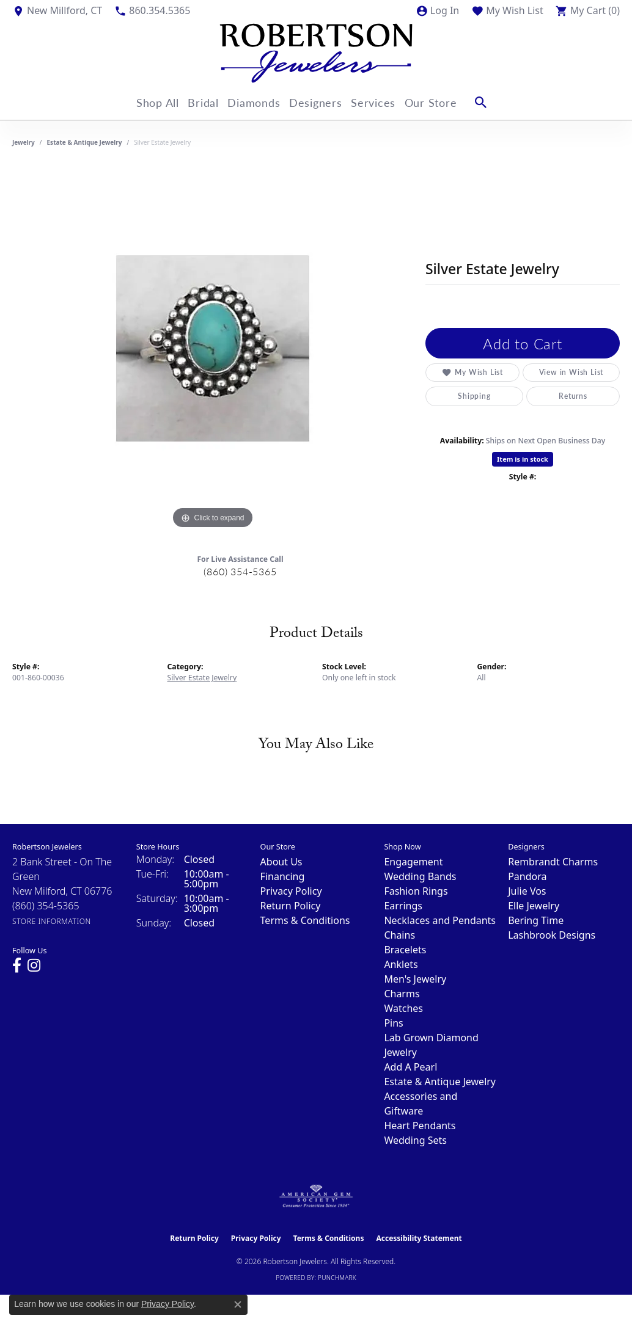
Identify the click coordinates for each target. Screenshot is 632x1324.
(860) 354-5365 (240, 571)
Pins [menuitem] (393, 1023)
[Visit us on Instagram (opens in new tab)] (34, 965)
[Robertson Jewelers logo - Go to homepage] (316, 53)
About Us (281, 861)
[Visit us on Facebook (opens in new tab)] (16, 965)
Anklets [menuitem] (400, 964)
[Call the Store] (45, 905)
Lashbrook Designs (551, 935)
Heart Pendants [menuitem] (419, 1125)
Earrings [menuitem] (403, 905)
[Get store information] (51, 921)
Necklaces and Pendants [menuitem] (440, 920)
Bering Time (536, 920)
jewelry (23, 142)
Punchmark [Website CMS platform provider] (337, 1277)
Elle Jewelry (533, 905)
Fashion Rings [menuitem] (415, 891)
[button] (437, 10)
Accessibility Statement (418, 1238)
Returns (573, 396)
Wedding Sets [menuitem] (415, 1140)
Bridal (197, 102)
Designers (321, 102)
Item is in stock (522, 459)
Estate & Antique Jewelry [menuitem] (440, 1081)
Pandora (527, 876)
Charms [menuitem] (401, 993)
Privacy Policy (291, 891)
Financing (282, 876)
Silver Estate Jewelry (202, 677)
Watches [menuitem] (403, 1008)
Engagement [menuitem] (413, 861)
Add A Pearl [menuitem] (410, 1067)
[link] (57, 10)
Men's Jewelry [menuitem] (415, 979)
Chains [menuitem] (399, 935)
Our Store (448, 102)
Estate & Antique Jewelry (84, 142)
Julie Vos (527, 891)
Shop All (145, 102)
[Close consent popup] (237, 1304)
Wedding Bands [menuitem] (420, 876)
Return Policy (290, 905)
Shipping (474, 396)
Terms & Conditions (305, 920)
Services (384, 102)
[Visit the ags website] (316, 1196)
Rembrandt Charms (553, 861)
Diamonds (254, 102)
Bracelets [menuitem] (405, 949)
